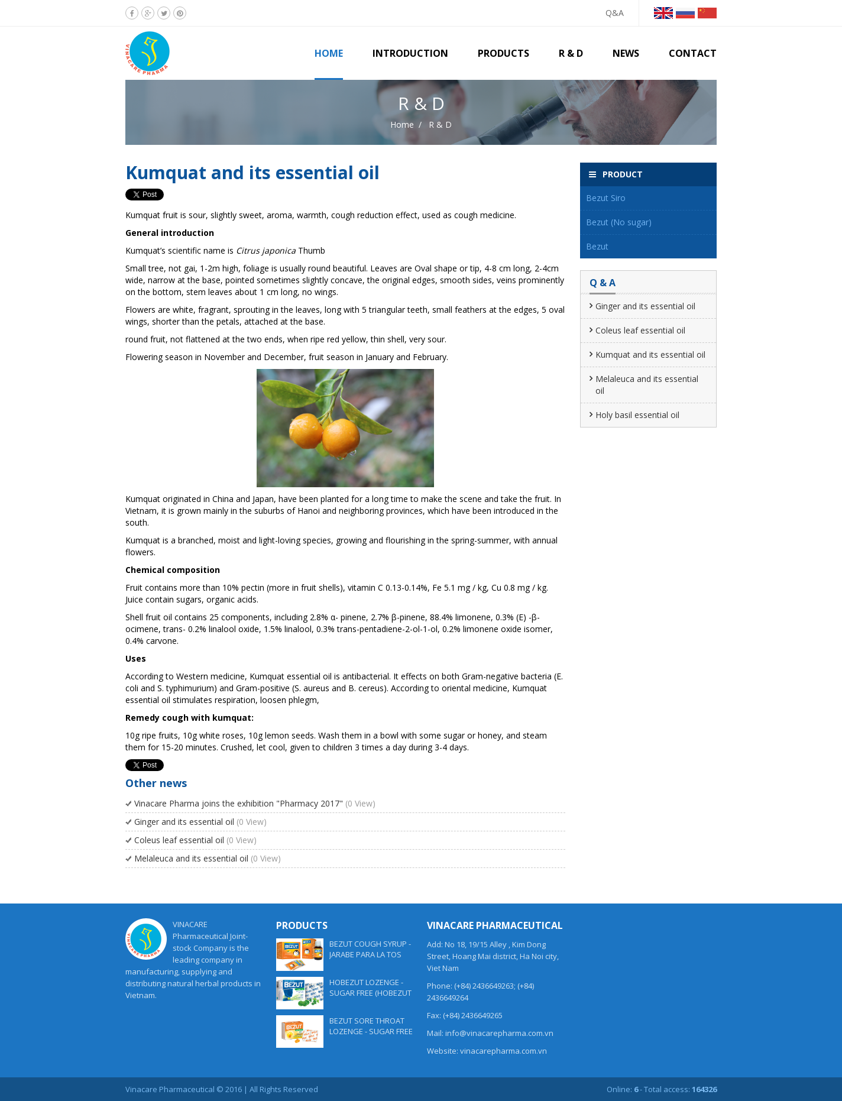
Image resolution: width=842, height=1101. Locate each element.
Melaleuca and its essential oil (207, 858)
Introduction (410, 53)
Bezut (597, 246)
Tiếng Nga (685, 13)
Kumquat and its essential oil (650, 354)
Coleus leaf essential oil (195, 840)
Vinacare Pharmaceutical (170, 1089)
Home (329, 53)
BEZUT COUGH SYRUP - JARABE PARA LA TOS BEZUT (370, 954)
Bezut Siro (606, 197)
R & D (571, 53)
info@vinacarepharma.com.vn (499, 1033)
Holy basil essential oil (637, 414)
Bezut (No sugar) (619, 222)
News (626, 53)
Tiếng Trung (707, 13)
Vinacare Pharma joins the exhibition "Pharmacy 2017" (254, 803)
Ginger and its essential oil (200, 821)
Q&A (614, 12)
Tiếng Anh (663, 13)
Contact (693, 53)
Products (503, 53)
